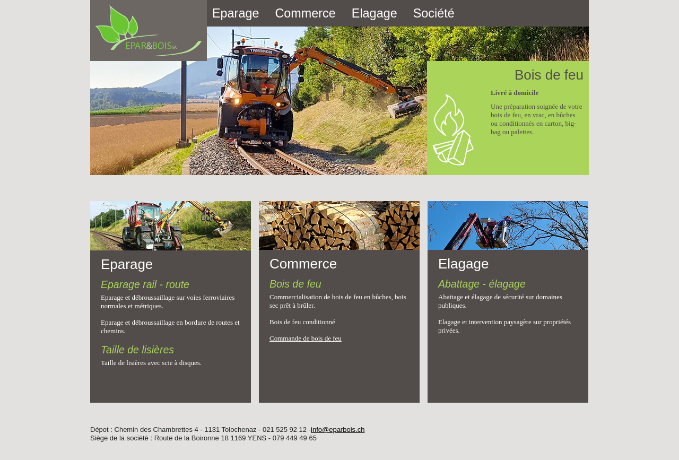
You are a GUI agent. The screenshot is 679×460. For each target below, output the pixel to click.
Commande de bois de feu (305, 338)
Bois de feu (295, 284)
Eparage (235, 13)
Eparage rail (128, 284)
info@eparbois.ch (337, 429)
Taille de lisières (137, 349)
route (177, 284)
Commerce (305, 13)
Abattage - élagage (482, 284)
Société (434, 13)
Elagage (374, 13)
